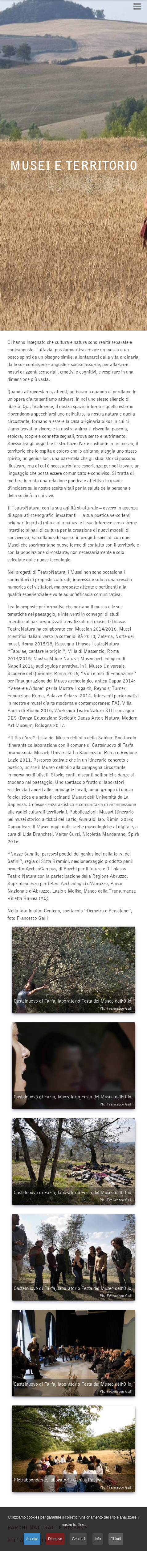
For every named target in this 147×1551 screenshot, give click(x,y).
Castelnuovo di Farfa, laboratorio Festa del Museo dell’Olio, (74, 1005)
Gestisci (78, 1539)
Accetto (32, 1539)
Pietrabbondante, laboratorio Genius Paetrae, (74, 1484)
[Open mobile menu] (137, 6)
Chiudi (116, 1539)
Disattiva (55, 1539)
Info (98, 1539)
